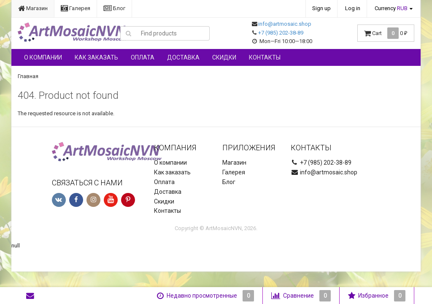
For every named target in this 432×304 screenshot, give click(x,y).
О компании (43, 57)
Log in (352, 8)
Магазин (33, 8)
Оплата (142, 57)
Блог (114, 8)
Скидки (224, 57)
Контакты (265, 57)
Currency (391, 8)
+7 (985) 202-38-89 (280, 33)
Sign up (321, 8)
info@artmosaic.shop (284, 24)
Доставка (183, 57)
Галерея (75, 8)
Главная (28, 76)
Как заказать (96, 57)
